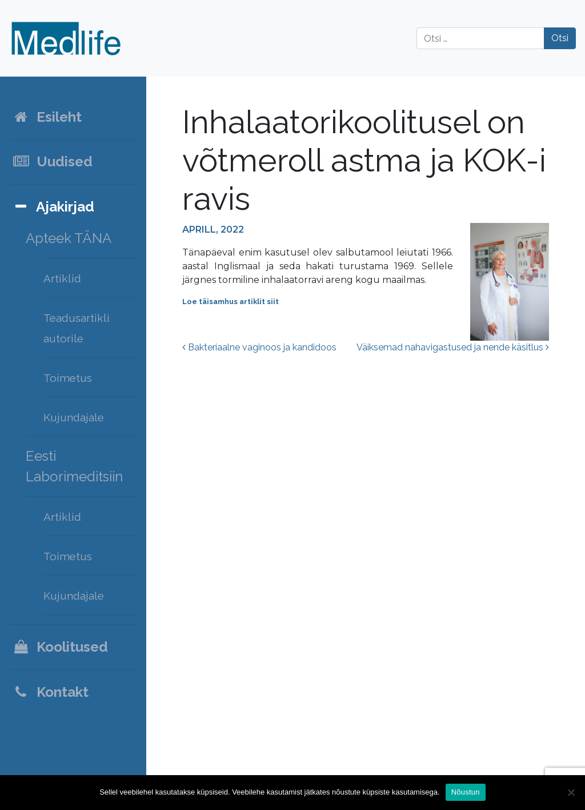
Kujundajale (73, 417)
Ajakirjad (53, 206)
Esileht (47, 117)
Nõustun (465, 792)
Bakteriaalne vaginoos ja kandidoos (259, 347)
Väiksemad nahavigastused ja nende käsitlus (452, 347)
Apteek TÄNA (68, 238)
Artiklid (62, 278)
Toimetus (67, 378)
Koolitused (60, 647)
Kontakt (50, 692)
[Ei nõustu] (570, 792)
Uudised (52, 161)
